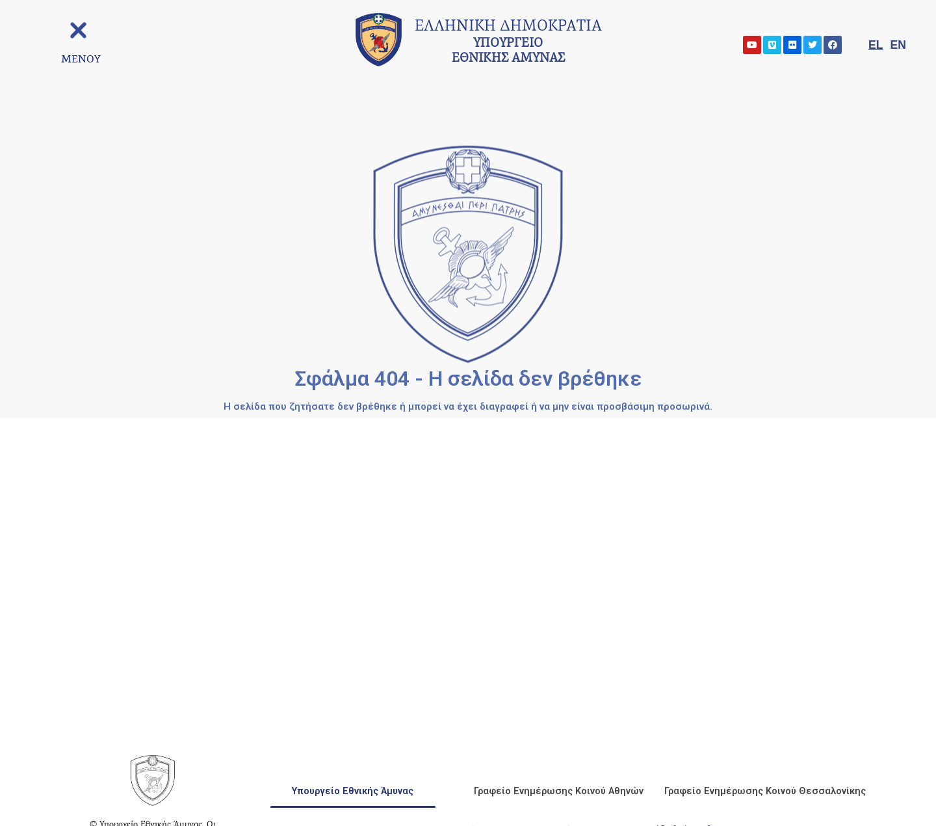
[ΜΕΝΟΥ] (78, 59)
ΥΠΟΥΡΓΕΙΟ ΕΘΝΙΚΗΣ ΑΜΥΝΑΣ (508, 43)
